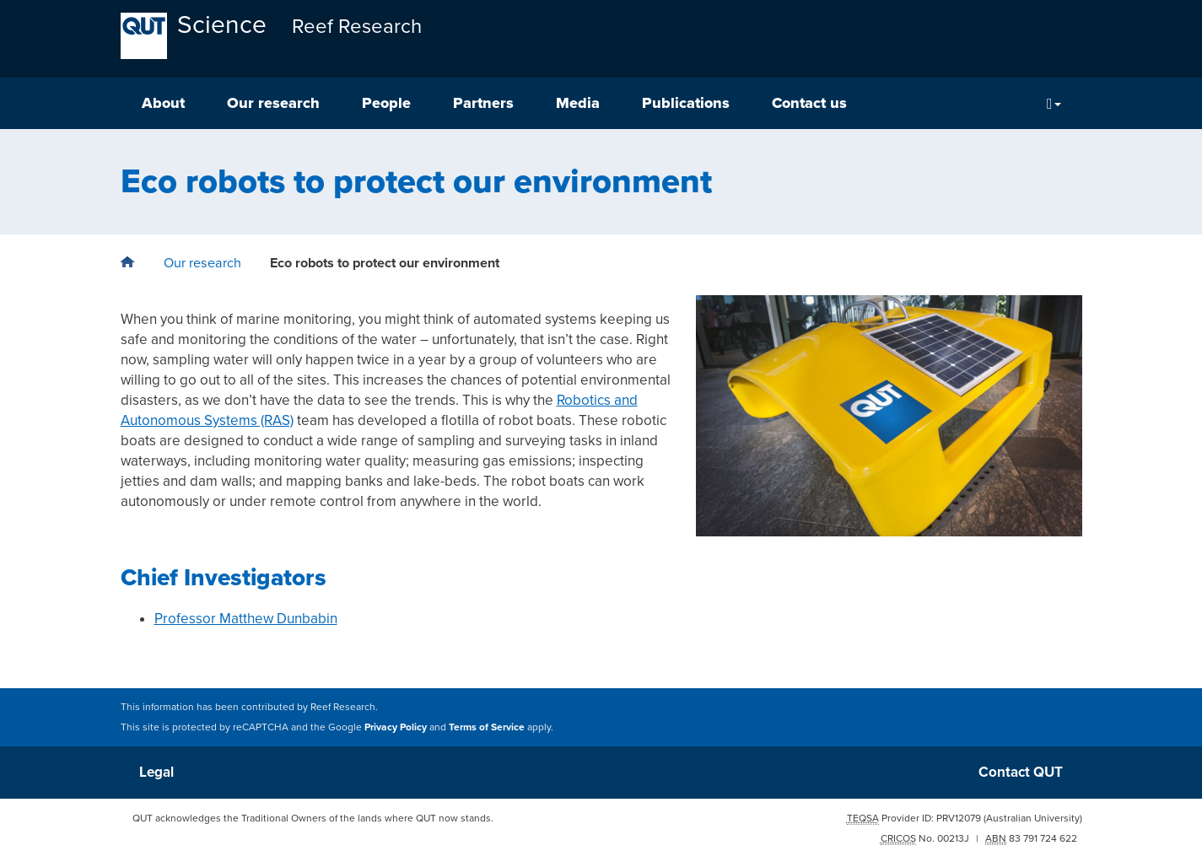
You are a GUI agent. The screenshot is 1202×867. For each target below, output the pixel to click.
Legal (156, 772)
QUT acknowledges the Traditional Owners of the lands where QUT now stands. (312, 818)
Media (578, 103)
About (163, 103)
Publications (686, 103)
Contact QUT (1020, 772)
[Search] (1054, 103)
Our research (273, 103)
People (386, 103)
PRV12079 (958, 818)
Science (222, 24)
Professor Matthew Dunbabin (245, 618)
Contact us (809, 103)
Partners (483, 103)
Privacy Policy (395, 727)
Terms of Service (487, 727)
